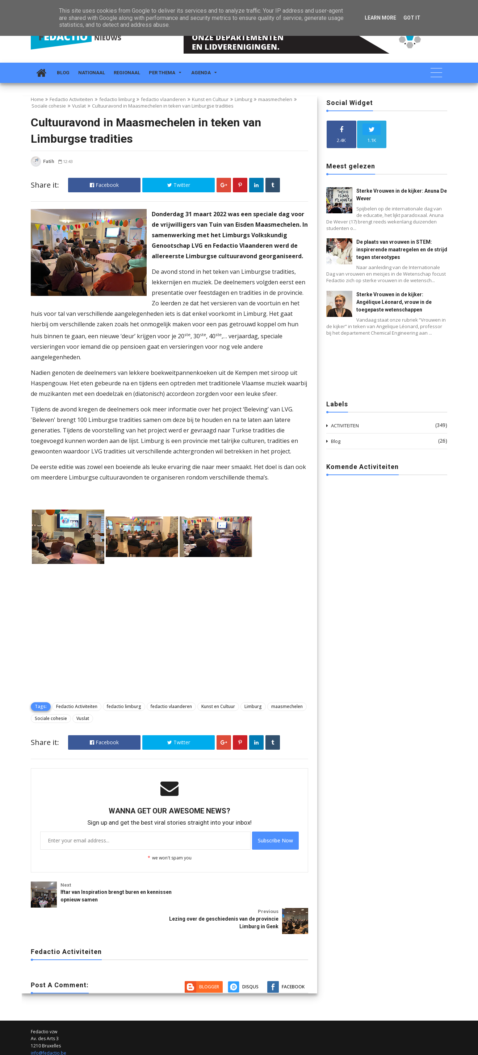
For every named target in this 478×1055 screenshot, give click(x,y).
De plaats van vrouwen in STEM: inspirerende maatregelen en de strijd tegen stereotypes (401, 249)
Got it (411, 18)
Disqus (250, 958)
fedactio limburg (117, 99)
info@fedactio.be (48, 1024)
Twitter (178, 184)
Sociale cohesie (49, 105)
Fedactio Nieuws (47, 1049)
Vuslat (79, 105)
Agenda (201, 72)
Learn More (380, 18)
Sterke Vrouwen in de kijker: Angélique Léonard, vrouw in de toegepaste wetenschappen (394, 302)
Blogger (209, 958)
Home (37, 99)
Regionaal (127, 72)
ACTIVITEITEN (345, 425)
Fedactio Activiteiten (71, 99)
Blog (63, 72)
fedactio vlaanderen (163, 99)
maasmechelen (275, 99)
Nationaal (91, 72)
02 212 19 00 (44, 1032)
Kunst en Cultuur (210, 99)
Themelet (437, 1049)
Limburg (243, 99)
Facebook (104, 184)
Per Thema (162, 72)
